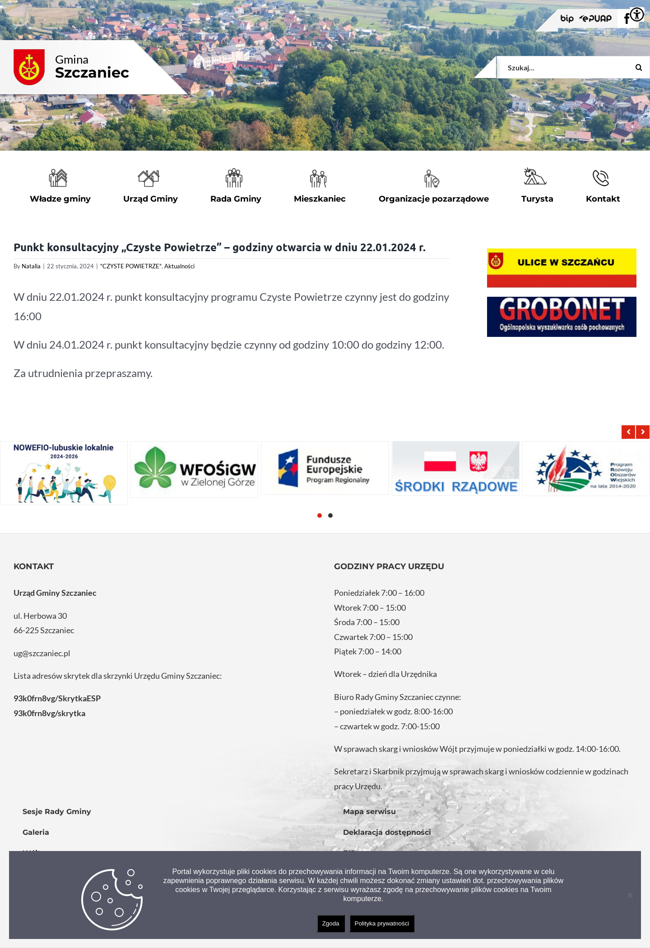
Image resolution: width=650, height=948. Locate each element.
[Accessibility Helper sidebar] (637, 14)
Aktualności (179, 266)
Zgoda (330, 923)
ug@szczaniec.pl (42, 653)
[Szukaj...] (573, 67)
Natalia (31, 266)
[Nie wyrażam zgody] (629, 895)
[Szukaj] (638, 67)
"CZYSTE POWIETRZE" (131, 266)
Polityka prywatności (382, 923)
